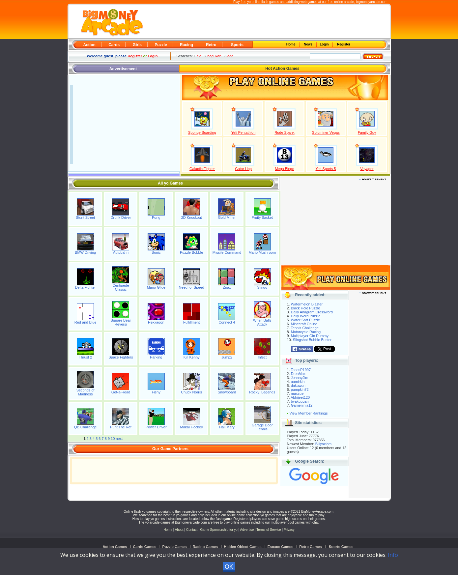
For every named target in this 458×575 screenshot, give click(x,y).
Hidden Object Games (242, 547)
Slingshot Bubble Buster (312, 340)
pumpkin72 (300, 389)
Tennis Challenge (305, 328)
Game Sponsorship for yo (219, 530)
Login (325, 44)
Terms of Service (269, 530)
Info (393, 555)
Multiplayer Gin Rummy (310, 336)
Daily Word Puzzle (306, 316)
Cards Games (145, 547)
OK (229, 566)
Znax (227, 287)
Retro (211, 45)
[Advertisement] (266, 22)
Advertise (247, 530)
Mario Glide (156, 287)
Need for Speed (191, 287)
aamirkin (298, 382)
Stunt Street (85, 217)
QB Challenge (85, 427)
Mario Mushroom (262, 252)
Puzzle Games (174, 547)
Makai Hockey (191, 427)
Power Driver (156, 427)
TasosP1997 (301, 370)
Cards (114, 45)
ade (230, 56)
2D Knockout (191, 217)
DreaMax (298, 374)
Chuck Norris (191, 392)
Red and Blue (85, 322)
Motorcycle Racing (306, 332)
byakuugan (300, 401)
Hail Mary (226, 427)
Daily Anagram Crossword (312, 312)
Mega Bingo (284, 169)
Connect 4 (226, 322)
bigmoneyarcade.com (371, 2)
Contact (191, 530)
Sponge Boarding (202, 132)
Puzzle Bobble (191, 252)
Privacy (289, 530)
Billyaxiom (323, 444)
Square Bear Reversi (121, 322)
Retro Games (310, 547)
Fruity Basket (262, 217)
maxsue (297, 393)
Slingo (262, 287)
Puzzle (161, 45)
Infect (262, 357)
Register (343, 44)
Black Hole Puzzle (305, 308)
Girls (137, 45)
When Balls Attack (262, 322)
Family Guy (367, 132)
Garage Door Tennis (262, 427)
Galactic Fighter (202, 169)
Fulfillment (191, 322)
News (308, 44)
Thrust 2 (85, 357)
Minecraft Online (304, 324)
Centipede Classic (120, 287)
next (119, 439)
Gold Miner (227, 217)
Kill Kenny (192, 357)
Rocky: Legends (262, 392)
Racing (186, 45)
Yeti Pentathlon (243, 132)
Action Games (114, 547)
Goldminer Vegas (325, 132)
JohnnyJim (299, 378)
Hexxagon (156, 322)
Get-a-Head (120, 392)
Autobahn (121, 252)
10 (113, 439)
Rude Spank (284, 132)
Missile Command (227, 252)
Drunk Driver (121, 217)
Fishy (156, 392)
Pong (156, 217)
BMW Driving (85, 252)
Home (291, 44)
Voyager (366, 169)
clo (199, 56)
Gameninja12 (301, 405)
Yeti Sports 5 (326, 169)
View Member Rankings (309, 413)
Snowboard (227, 392)
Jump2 (226, 357)
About (179, 530)
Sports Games (341, 547)
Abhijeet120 (300, 397)
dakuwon (298, 386)
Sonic (156, 252)
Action (89, 45)
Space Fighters (120, 357)
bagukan (214, 56)
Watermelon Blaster (307, 304)
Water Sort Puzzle (305, 320)
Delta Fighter (85, 287)
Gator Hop (243, 169)
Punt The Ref (120, 427)
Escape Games (280, 547)
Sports (237, 45)
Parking (156, 357)
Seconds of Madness (85, 392)
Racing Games (205, 547)
